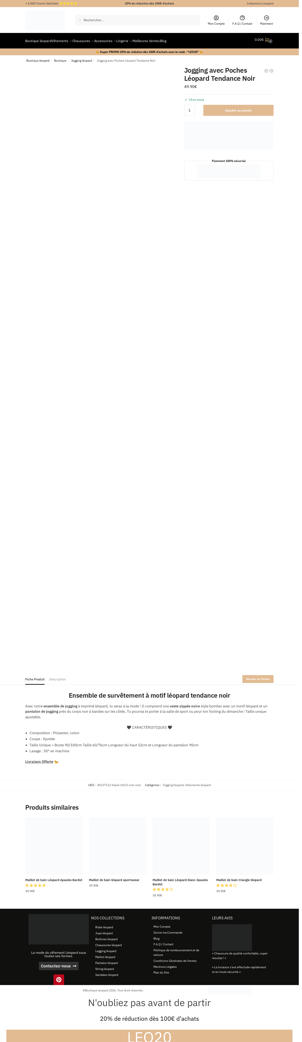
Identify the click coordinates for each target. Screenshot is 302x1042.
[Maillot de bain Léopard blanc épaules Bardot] (181, 843)
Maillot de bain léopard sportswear (114, 877)
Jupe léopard (104, 931)
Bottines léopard (106, 936)
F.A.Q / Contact (242, 20)
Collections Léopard (260, 3)
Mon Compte (216, 20)
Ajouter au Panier (258, 676)
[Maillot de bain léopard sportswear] (117, 843)
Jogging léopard (81, 58)
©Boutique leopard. (96, 988)
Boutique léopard (37, 58)
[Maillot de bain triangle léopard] (245, 843)
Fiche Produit (35, 677)
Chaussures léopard (108, 942)
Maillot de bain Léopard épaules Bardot (53, 877)
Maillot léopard (105, 954)
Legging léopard (105, 948)
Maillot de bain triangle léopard (239, 877)
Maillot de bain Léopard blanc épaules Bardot (180, 879)
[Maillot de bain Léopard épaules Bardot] (54, 843)
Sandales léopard (106, 972)
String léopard (104, 966)
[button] (35, 883)
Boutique (60, 58)
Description (57, 677)
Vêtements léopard (198, 782)
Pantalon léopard (106, 960)
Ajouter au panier (238, 108)
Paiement (266, 20)
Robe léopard (104, 925)
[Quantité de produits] (189, 107)
